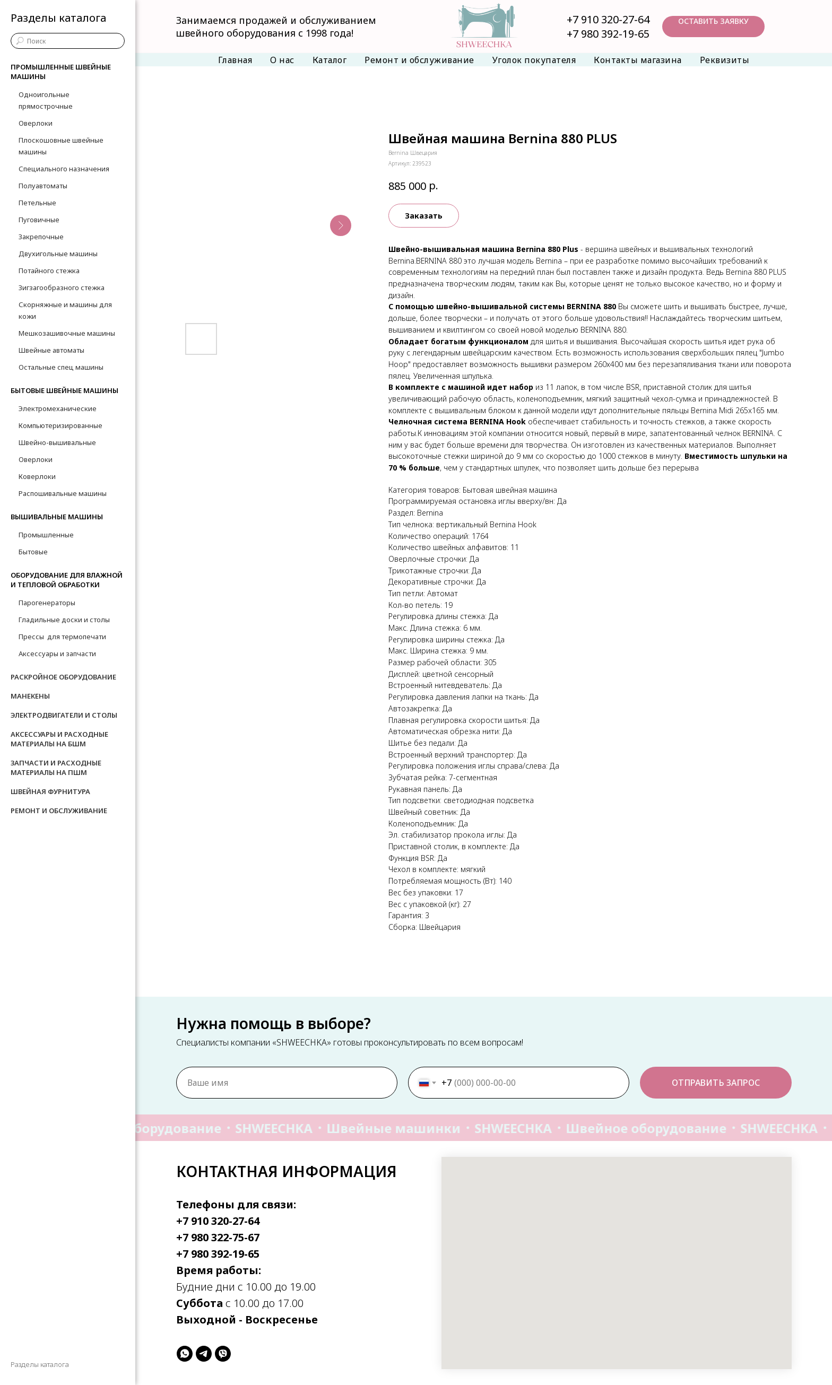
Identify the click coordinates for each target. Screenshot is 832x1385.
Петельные (37, 202)
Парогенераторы (47, 602)
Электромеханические (58, 408)
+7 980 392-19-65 (608, 34)
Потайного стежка (49, 270)
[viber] (223, 1354)
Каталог (330, 60)
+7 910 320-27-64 (608, 19)
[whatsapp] (185, 1354)
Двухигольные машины (58, 253)
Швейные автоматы (51, 350)
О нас (282, 60)
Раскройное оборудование (63, 677)
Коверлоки (37, 476)
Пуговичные (39, 219)
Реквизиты (725, 60)
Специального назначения (64, 168)
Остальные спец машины (61, 367)
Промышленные (46, 534)
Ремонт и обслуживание (419, 60)
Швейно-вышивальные (57, 442)
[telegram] (204, 1354)
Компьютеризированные (60, 425)
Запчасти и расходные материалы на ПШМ (56, 767)
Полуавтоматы (43, 185)
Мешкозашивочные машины (67, 333)
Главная (235, 60)
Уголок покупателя (534, 60)
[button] (713, 26)
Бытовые (33, 551)
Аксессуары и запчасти (57, 653)
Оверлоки (36, 123)
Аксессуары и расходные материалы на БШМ (59, 738)
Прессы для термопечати (62, 636)
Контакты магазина (638, 60)
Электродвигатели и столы (64, 715)
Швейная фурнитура (50, 791)
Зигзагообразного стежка (62, 287)
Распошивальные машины (63, 493)
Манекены (30, 696)
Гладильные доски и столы (64, 619)
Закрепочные (41, 236)
